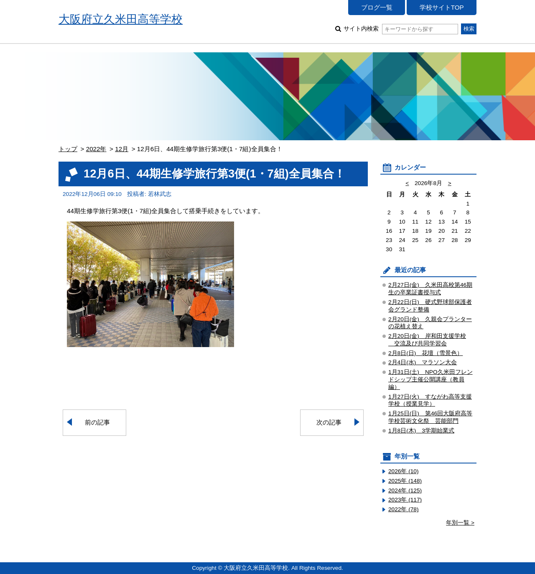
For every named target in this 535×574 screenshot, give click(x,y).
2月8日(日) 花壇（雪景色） (425, 353)
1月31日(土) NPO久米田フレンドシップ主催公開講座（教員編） (430, 379)
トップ (68, 148)
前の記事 (97, 422)
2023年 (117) (405, 500)
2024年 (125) (405, 490)
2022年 (96, 148)
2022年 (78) (403, 509)
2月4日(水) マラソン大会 (422, 362)
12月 (121, 148)
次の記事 (328, 422)
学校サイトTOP (442, 7)
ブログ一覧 (376, 7)
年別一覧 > (460, 523)
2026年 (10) (403, 471)
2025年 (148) (405, 481)
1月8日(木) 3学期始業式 (421, 430)
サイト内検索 (400, 29)
